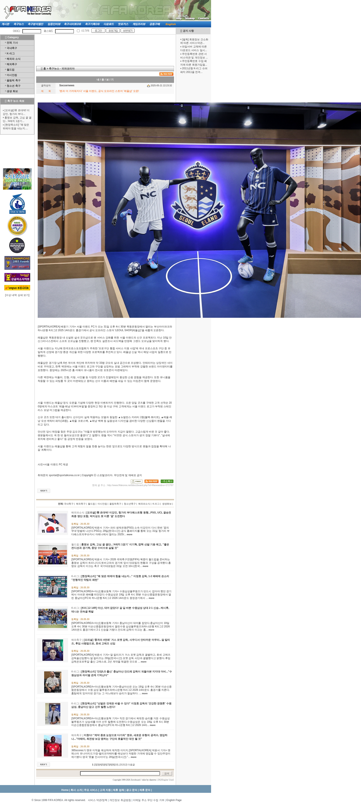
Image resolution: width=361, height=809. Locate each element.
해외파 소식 (13, 58)
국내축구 (12, 48)
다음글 (131, 764)
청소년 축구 (13, 85)
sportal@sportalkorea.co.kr (64, 475)
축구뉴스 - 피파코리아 (62, 68)
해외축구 (12, 64)
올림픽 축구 (13, 80)
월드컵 (10, 69)
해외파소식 (144, 503)
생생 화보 (12, 91)
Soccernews (66, 85)
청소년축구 (130, 503)
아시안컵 (12, 75)
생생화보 (167, 503)
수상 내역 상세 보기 (17, 295)
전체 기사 (12, 42)
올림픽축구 (115, 503)
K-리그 (11, 53)
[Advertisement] (193, 142)
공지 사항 (188, 30)
